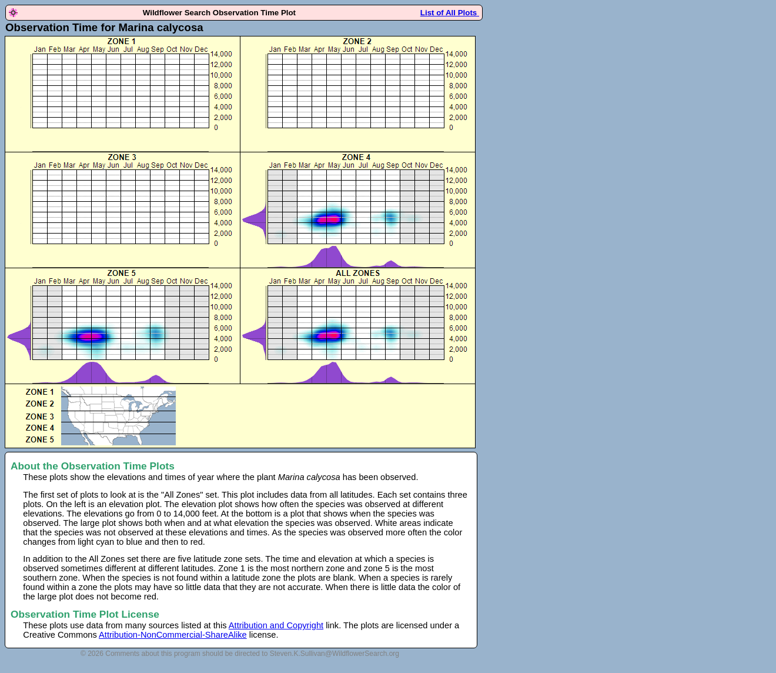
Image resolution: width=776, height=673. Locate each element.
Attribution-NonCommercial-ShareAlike (173, 634)
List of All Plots (449, 12)
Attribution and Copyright (276, 625)
